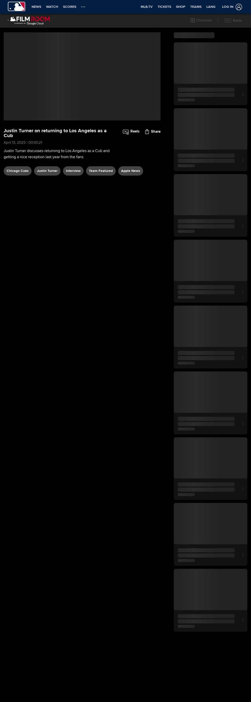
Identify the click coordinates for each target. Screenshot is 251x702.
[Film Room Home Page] (29, 20)
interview (73, 171)
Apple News (130, 171)
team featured (101, 171)
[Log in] (231, 7)
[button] (201, 20)
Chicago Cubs (18, 171)
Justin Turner (47, 171)
